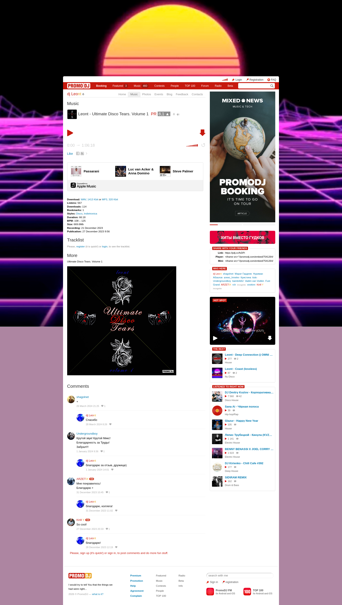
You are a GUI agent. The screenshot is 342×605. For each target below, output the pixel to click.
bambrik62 (238, 281)
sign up (84, 553)
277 (230, 358)
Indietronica (90, 213)
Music (141, 86)
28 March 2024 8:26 (96, 424)
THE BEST (219, 349)
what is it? (97, 594)
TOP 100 (190, 85)
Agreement (137, 590)
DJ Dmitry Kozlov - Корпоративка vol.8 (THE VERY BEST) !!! (249, 392)
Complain (136, 595)
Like (70, 153)
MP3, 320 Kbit (110, 199)
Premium (135, 575)
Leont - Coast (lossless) (241, 368)
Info (180, 585)
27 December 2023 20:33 (90, 529)
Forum (205, 85)
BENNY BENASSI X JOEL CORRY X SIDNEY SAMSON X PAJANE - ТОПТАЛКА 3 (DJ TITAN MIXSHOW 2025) (249, 449)
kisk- (254, 277)
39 (229, 410)
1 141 (231, 438)
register (80, 246)
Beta (230, 85)
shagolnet (83, 397)
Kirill (81, 519)
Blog (169, 94)
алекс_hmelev (231, 277)
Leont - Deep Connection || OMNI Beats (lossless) (249, 354)
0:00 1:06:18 (81, 145)
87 (229, 373)
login (105, 246)
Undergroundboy (87, 433)
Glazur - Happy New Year (241, 420)
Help (133, 585)
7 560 (231, 396)
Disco (79, 213)
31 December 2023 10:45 (90, 492)
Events (158, 94)
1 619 (231, 453)
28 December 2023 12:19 (99, 547)
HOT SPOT (220, 300)
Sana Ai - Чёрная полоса (242, 406)
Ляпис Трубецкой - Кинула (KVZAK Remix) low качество (249, 434)
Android (222, 593)
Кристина (246, 277)
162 (230, 481)
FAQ (273, 79)
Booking (101, 85)
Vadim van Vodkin (254, 281)
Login (239, 79)
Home (122, 94)
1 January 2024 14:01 (97, 469)
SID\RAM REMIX (236, 477)
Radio (218, 85)
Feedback (182, 94)
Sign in (214, 582)
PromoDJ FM (224, 590)
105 (230, 424)
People (175, 85)
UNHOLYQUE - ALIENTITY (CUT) (242, 330)
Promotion (136, 580)
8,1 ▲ (164, 114)
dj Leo (74, 94)
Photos (146, 94)
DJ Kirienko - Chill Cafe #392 (244, 463)
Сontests (159, 85)
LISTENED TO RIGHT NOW (228, 386)
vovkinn (251, 284)
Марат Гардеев (243, 273)
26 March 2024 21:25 (88, 406)
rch (234, 284)
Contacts (197, 94)
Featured (120, 86)
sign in (112, 553)
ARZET (83, 479)
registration (232, 582)
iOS (233, 593)
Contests (161, 585)
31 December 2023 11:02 (99, 510)
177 (230, 467)
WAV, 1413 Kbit (90, 199)
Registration (256, 79)
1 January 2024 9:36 (87, 451)
